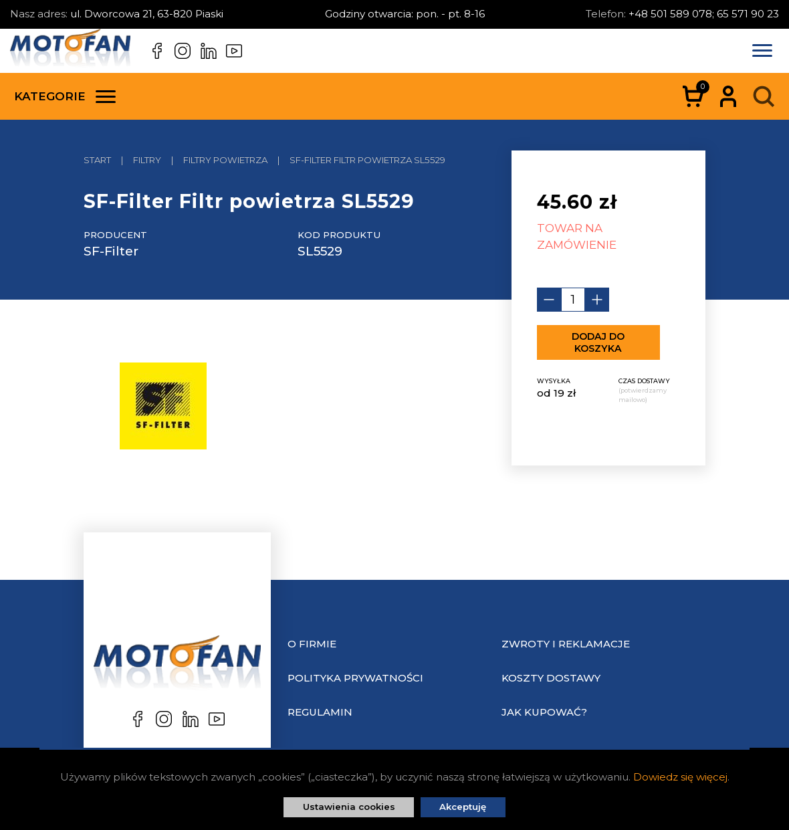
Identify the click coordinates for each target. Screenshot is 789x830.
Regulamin (320, 712)
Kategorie (65, 96)
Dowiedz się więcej (680, 776)
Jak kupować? (544, 712)
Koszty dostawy (550, 677)
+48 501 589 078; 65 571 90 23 (704, 13)
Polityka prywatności (355, 677)
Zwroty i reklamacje (565, 643)
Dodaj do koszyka (598, 342)
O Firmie (312, 643)
